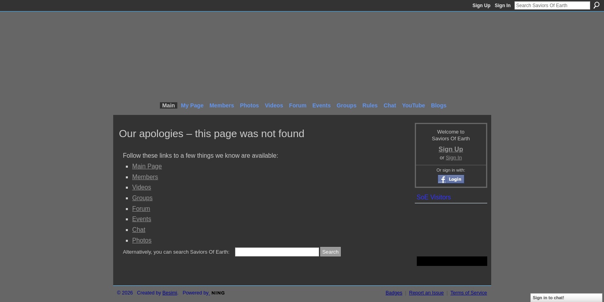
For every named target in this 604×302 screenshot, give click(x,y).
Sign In (503, 5)
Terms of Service (468, 293)
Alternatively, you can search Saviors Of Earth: (176, 252)
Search (596, 5)
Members (145, 177)
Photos (142, 240)
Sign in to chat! (548, 297)
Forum (141, 208)
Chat (138, 229)
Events (141, 219)
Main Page (147, 166)
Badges (394, 293)
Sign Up (481, 5)
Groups (142, 198)
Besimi (169, 293)
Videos (141, 187)
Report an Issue (426, 293)
